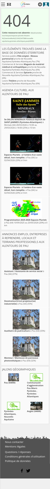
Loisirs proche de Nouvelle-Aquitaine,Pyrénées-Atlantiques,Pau (19, 82)
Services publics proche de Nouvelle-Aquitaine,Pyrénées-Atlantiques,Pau (20, 59)
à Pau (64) (23, 156)
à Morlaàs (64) (24, 122)
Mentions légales (15, 446)
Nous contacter (14, 442)
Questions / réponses (18, 452)
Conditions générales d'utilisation (25, 456)
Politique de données (18, 461)
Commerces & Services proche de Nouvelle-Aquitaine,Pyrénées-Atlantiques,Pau (24, 67)
